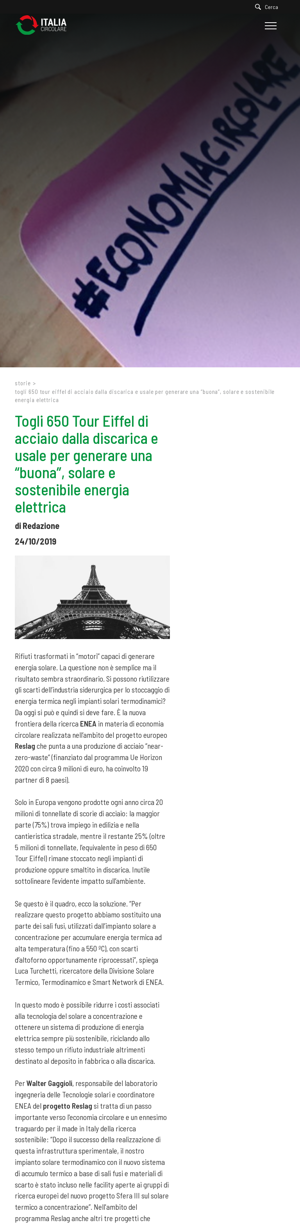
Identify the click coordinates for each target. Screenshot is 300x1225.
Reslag (25, 745)
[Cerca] (268, 7)
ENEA (88, 723)
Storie (22, 382)
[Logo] (45, 25)
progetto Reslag (67, 1105)
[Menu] (269, 25)
